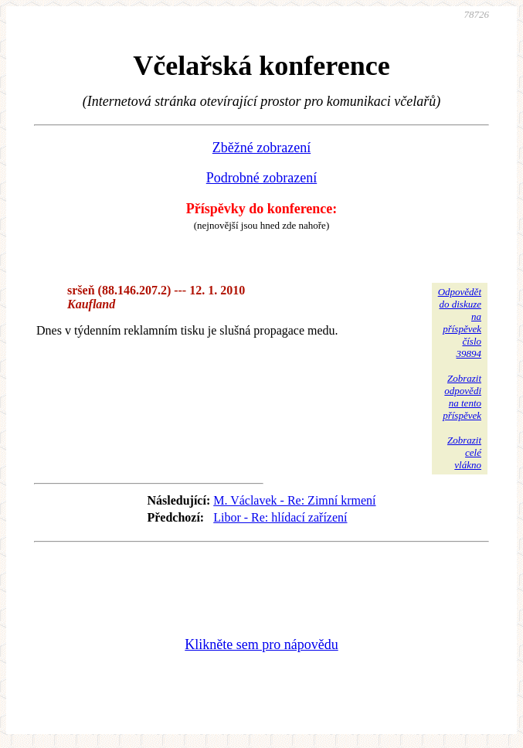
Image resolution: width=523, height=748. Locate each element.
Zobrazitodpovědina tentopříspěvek (462, 396)
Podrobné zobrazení (261, 177)
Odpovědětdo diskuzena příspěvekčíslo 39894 (459, 322)
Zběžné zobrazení (261, 147)
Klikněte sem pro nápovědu (261, 644)
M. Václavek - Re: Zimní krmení (294, 500)
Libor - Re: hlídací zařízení (280, 517)
